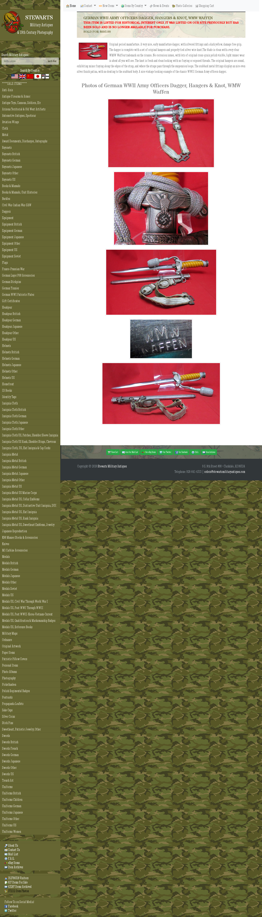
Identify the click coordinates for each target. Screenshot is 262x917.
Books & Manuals (11, 186)
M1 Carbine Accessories (15, 550)
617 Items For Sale (16, 882)
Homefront (8, 384)
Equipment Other (11, 243)
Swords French (10, 748)
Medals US (8, 595)
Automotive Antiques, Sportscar (19, 115)
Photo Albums (9, 672)
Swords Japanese (11, 761)
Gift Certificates (11, 301)
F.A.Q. (9, 858)
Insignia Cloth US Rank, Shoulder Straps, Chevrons (29, 441)
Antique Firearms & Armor (16, 96)
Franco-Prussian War (13, 269)
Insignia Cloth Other (13, 429)
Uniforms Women (11, 831)
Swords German (10, 755)
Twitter (10, 910)
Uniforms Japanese (12, 812)
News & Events (159, 6)
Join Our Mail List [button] (130, 452)
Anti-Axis (7, 90)
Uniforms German (11, 806)
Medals (6, 556)
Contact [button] (86, 6)
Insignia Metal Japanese (15, 473)
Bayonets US (8, 179)
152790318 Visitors (17, 878)
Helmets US (8, 377)
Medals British (10, 563)
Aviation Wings (10, 122)
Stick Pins (7, 723)
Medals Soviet (9, 588)
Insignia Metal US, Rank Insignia (20, 518)
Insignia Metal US (12, 486)
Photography (9, 678)
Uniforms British (11, 793)
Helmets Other (9, 371)
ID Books (7, 390)
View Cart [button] (113, 452)
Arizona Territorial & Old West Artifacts (23, 109)
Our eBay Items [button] (149, 452)
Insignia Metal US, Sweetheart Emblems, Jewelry (28, 525)
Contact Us (12, 850)
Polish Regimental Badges (16, 691)
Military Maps (9, 633)
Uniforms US (9, 825)
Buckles (6, 198)
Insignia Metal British (14, 461)
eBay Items (12, 863)
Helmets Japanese (11, 365)
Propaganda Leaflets (12, 704)
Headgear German (11, 320)
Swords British (10, 742)
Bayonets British (11, 154)
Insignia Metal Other (13, 480)
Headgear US (9, 339)
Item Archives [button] (208, 452)
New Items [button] (107, 6)
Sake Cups (7, 710)
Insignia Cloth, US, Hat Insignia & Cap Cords (26, 448)
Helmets (6, 346)
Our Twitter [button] (165, 452)
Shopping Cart (204, 6)
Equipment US (9, 250)
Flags (5, 262)
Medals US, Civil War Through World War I (25, 601)
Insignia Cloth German (14, 416)
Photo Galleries (182, 6)
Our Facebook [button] (181, 452)
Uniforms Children (12, 799)
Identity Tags (9, 397)
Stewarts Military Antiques (112, 466)
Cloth (5, 128)
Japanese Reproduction (14, 531)
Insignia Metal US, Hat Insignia (19, 512)
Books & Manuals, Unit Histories (19, 192)
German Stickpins (11, 282)
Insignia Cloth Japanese (15, 422)
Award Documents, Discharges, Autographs (24, 141)
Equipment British (12, 224)
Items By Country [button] (132, 6)
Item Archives (14, 867)
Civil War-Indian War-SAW (16, 205)
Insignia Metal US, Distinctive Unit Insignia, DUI (29, 505)
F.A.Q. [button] (195, 452)
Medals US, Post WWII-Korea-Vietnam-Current (27, 614)
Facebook (11, 906)
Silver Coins (8, 716)
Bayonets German (11, 160)
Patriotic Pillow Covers (14, 659)
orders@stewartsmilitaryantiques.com (224, 471)
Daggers (6, 211)
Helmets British (10, 352)
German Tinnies (10, 288)
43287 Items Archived (18, 886)
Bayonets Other (10, 173)
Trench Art (8, 780)
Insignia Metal (10, 454)
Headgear (7, 307)
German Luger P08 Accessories (18, 275)
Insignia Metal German (14, 467)
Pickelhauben (9, 684)
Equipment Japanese (13, 237)
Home (71, 6)
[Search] (23, 61)
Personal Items (10, 665)
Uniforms (7, 787)
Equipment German (12, 230)
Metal (5, 135)
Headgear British (11, 314)
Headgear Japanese (12, 326)
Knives (5, 544)
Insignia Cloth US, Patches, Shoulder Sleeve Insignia (30, 435)
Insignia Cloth (10, 403)
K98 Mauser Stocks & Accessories (20, 537)
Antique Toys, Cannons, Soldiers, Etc (21, 103)
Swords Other (9, 767)
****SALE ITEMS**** (14, 83)
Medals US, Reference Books (17, 627)
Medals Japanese (11, 576)
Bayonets (7, 147)
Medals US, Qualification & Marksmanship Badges (28, 620)
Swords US (8, 774)
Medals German (10, 569)
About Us (11, 845)
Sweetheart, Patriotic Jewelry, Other (21, 729)
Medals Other (9, 582)
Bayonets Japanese (12, 167)
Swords (6, 735)
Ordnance (7, 640)
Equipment (8, 218)
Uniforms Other (10, 819)
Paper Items (8, 652)
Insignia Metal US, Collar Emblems (20, 499)
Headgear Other (10, 333)
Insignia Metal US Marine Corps (19, 493)
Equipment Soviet (11, 256)
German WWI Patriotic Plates (18, 294)
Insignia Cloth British (14, 409)
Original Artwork (11, 646)
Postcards (7, 697)
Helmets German (11, 358)
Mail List (11, 854)
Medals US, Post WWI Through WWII (22, 608)
